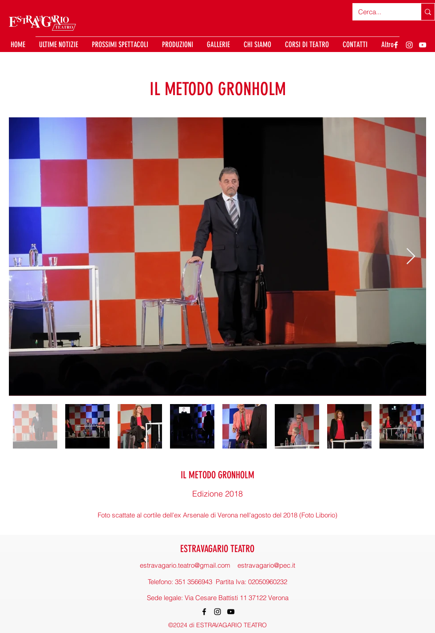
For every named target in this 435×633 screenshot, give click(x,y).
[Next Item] (411, 256)
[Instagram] (409, 44)
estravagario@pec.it (266, 565)
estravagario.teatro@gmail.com (185, 565)
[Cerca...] (380, 12)
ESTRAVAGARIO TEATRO (217, 549)
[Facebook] (396, 44)
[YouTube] (422, 44)
